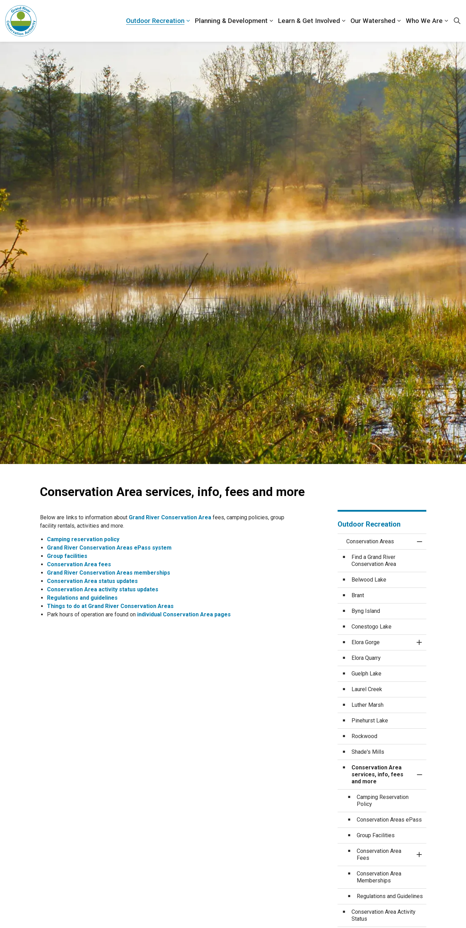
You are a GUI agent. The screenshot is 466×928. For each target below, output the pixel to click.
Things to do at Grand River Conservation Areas (110, 606)
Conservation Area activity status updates (102, 589)
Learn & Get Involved (309, 21)
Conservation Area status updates (92, 581)
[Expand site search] (457, 21)
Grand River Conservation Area (170, 517)
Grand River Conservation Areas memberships (108, 572)
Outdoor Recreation (155, 21)
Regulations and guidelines (82, 597)
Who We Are (424, 21)
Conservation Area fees (79, 564)
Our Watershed (372, 21)
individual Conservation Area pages (184, 614)
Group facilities (67, 556)
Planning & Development (231, 21)
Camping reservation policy (83, 539)
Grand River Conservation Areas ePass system (109, 547)
